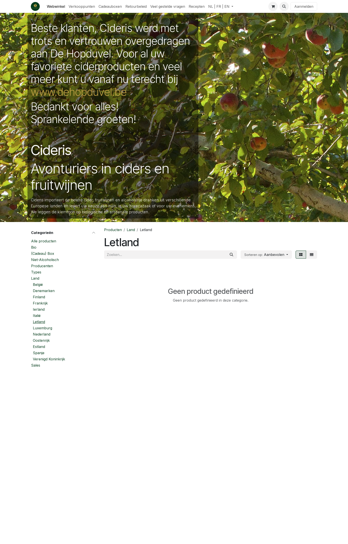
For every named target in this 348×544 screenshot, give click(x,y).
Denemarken (44, 291)
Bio (33, 247)
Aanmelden (303, 6)
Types (36, 272)
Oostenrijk (41, 340)
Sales (35, 365)
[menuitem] (56, 6)
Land (35, 278)
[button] (284, 6)
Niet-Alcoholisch (45, 259)
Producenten (42, 266)
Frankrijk (40, 303)
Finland (39, 297)
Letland (39, 322)
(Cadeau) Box (42, 253)
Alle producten (43, 241)
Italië (37, 315)
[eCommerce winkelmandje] (273, 6)
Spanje (38, 353)
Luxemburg (42, 328)
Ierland (39, 309)
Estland (39, 346)
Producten (113, 230)
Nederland (41, 334)
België (38, 284)
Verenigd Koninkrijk (49, 359)
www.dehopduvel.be (79, 91)
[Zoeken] (231, 254)
